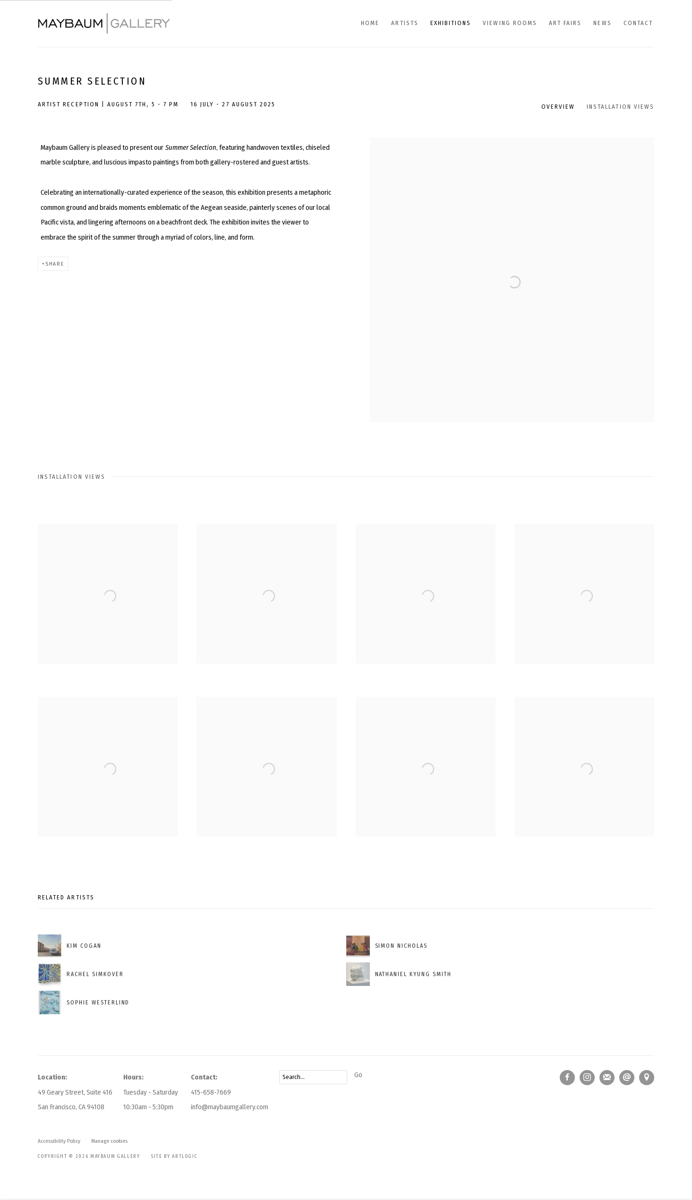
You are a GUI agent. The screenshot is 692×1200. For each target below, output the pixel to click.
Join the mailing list (607, 1077)
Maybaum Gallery (104, 23)
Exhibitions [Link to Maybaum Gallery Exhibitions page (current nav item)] (450, 22)
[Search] (313, 1077)
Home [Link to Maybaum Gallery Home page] (370, 22)
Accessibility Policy (59, 1141)
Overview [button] (558, 106)
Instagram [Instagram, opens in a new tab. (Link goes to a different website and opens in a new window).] (587, 1077)
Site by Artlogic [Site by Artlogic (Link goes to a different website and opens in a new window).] (174, 1156)
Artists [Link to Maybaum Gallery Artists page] (404, 22)
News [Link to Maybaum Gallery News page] (602, 22)
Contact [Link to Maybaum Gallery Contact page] (638, 22)
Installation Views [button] (620, 106)
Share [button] (54, 263)
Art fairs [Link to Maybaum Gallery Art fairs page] (565, 22)
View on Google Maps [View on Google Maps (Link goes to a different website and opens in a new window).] (646, 1077)
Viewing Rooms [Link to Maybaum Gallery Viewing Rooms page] (510, 22)
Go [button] (358, 1075)
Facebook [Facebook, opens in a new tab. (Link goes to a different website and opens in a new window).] (567, 1077)
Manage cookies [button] (109, 1141)
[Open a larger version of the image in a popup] (108, 608)
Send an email (626, 1077)
